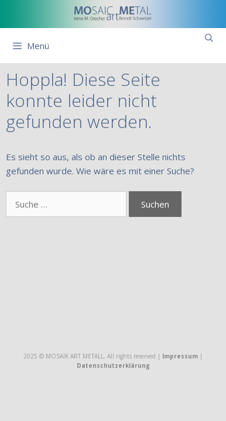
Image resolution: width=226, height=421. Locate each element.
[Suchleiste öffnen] (209, 38)
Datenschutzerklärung (113, 365)
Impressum (180, 356)
